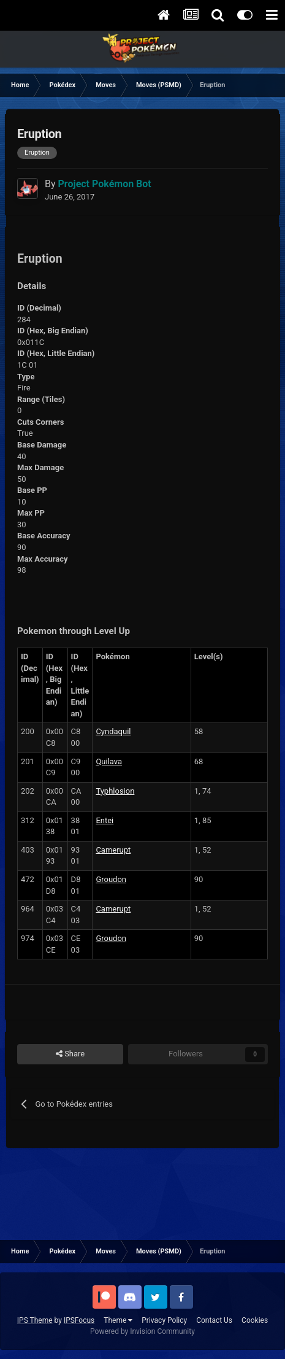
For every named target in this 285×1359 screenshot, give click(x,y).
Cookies (254, 1320)
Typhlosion (115, 791)
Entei (104, 820)
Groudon (111, 879)
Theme (118, 1320)
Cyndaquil (113, 731)
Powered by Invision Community (142, 1331)
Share (70, 1054)
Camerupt (113, 849)
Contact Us (214, 1320)
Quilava (109, 761)
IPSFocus (79, 1320)
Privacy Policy (164, 1320)
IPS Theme (35, 1320)
